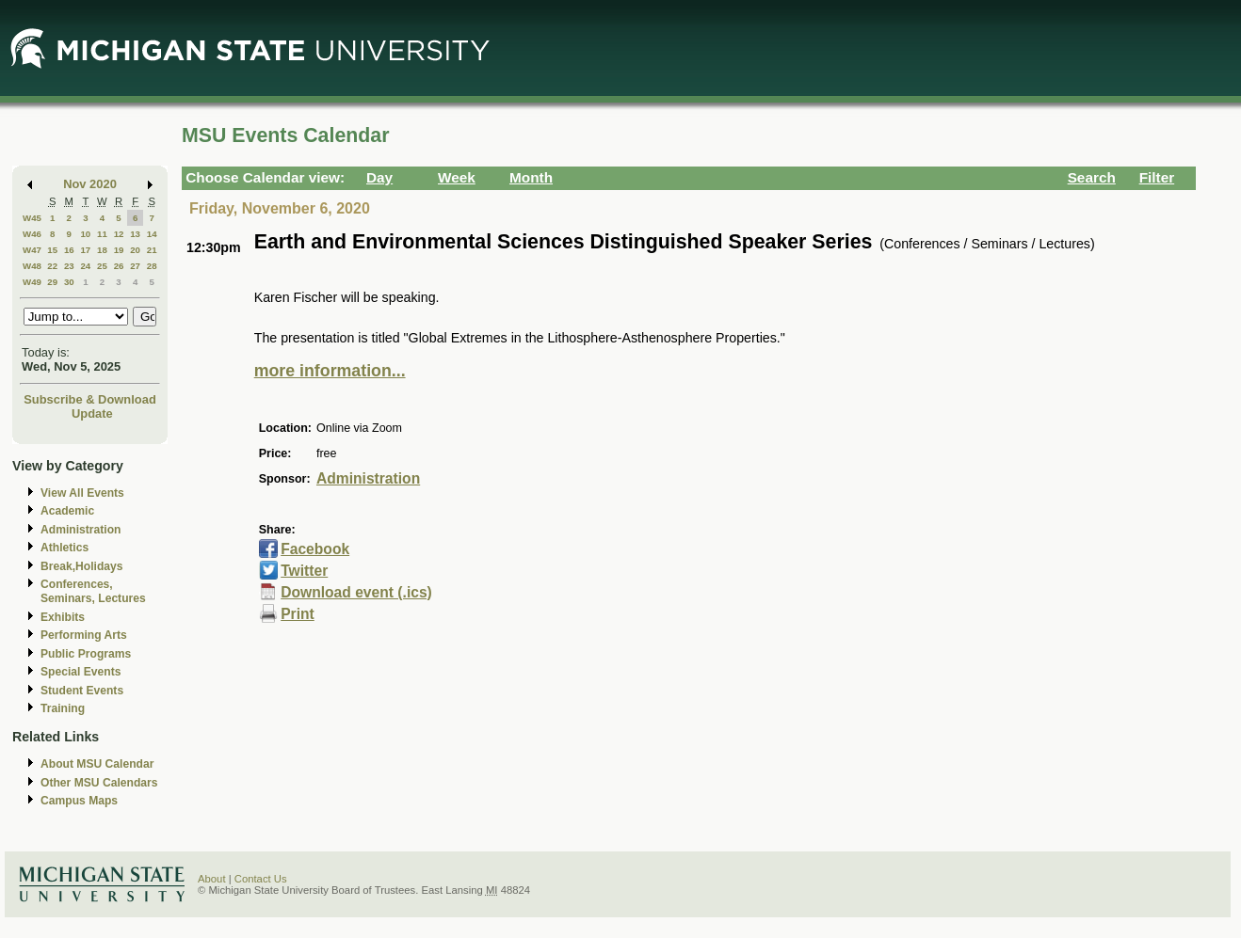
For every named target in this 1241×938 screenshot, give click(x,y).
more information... (330, 370)
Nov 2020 (90, 184)
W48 (32, 266)
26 (119, 266)
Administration (80, 529)
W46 (32, 234)
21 (152, 250)
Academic (67, 510)
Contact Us (260, 878)
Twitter (304, 571)
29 (52, 282)
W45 (32, 218)
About (212, 878)
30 (69, 282)
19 (119, 250)
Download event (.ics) (356, 592)
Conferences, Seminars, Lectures (93, 591)
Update (92, 413)
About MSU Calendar (96, 764)
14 (152, 234)
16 (69, 250)
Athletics (64, 547)
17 (85, 250)
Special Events (80, 671)
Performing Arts (83, 635)
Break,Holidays (81, 566)
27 (135, 266)
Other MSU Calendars (99, 782)
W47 (32, 250)
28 (152, 266)
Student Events (81, 690)
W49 (32, 282)
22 (52, 266)
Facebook (315, 549)
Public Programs (85, 653)
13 (135, 234)
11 (102, 234)
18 (102, 250)
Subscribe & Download (90, 399)
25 (102, 266)
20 (135, 250)
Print (297, 614)
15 (52, 250)
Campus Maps (79, 800)
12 (119, 234)
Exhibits (62, 617)
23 (69, 266)
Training (62, 708)
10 (85, 234)
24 (85, 266)
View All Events (82, 493)
